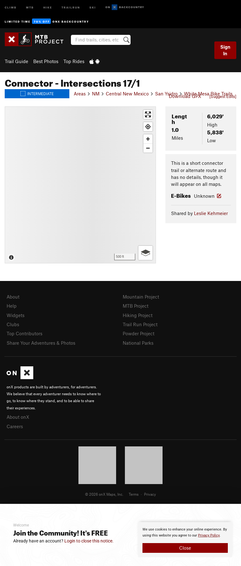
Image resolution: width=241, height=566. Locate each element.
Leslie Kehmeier (211, 213)
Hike (47, 7)
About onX (18, 417)
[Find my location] (148, 126)
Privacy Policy (209, 535)
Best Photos (45, 61)
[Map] (80, 185)
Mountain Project (141, 296)
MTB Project (135, 306)
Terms (134, 494)
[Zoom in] (148, 138)
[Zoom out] (148, 148)
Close (185, 548)
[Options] (145, 253)
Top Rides (73, 61)
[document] (185, 539)
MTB (30, 7)
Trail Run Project (140, 324)
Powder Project (138, 333)
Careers (15, 426)
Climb (11, 7)
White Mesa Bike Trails (208, 93)
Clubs (13, 324)
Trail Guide (16, 61)
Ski (92, 7)
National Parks (138, 343)
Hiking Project (138, 315)
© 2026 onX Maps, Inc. (104, 494)
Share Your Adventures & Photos (41, 343)
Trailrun (71, 7)
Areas (80, 93)
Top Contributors (24, 333)
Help (12, 306)
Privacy (150, 494)
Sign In (225, 50)
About (13, 296)
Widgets (15, 315)
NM (95, 93)
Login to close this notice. (89, 540)
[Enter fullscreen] (148, 114)
